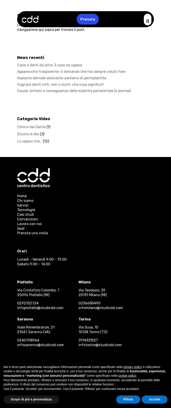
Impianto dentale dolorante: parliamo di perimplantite (61, 78)
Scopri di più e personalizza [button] (31, 399)
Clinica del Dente (31, 127)
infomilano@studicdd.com (101, 308)
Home (22, 196)
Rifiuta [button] (128, 399)
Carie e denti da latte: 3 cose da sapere (49, 65)
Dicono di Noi (28, 134)
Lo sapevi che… (29, 141)
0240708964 (28, 340)
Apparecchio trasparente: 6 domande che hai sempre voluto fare (71, 71)
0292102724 (28, 303)
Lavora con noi (29, 224)
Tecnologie (26, 210)
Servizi (22, 205)
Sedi (20, 228)
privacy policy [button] (133, 367)
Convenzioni (27, 219)
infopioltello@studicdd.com (40, 308)
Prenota (87, 19)
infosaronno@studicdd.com (40, 345)
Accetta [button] (154, 399)
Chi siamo (25, 201)
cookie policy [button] (127, 375)
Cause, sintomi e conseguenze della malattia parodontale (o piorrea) (74, 91)
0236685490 (89, 303)
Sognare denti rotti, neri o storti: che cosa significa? (60, 84)
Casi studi (25, 214)
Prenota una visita (32, 233)
